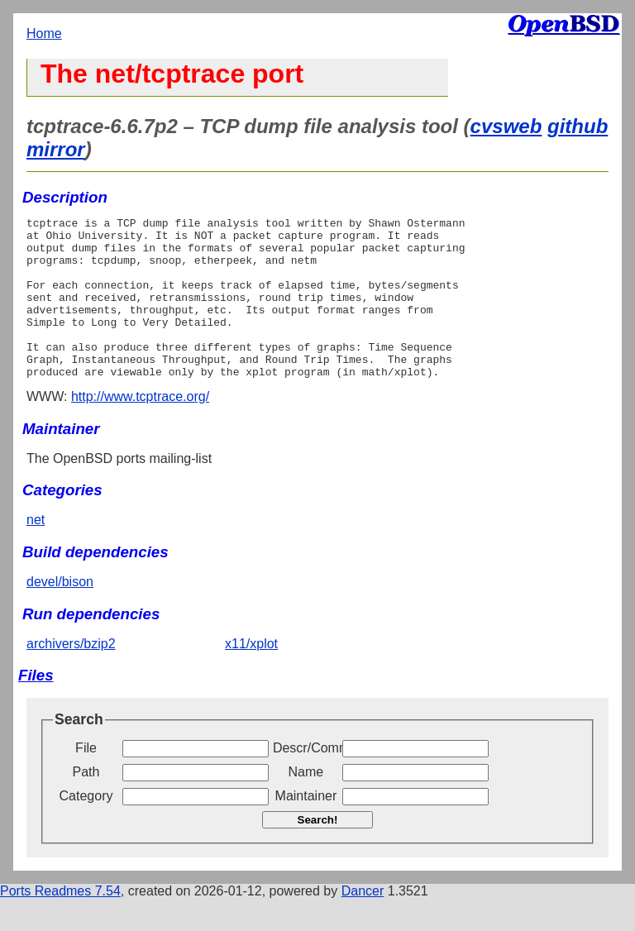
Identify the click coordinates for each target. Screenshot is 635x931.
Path (86, 804)
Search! (318, 852)
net (35, 552)
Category (86, 828)
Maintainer (306, 828)
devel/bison (59, 614)
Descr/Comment (306, 780)
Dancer (362, 923)
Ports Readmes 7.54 (60, 923)
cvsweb (506, 126)
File (86, 780)
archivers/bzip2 (71, 676)
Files (36, 707)
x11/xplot (251, 676)
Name (306, 804)
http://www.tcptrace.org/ (140, 429)
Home (44, 33)
